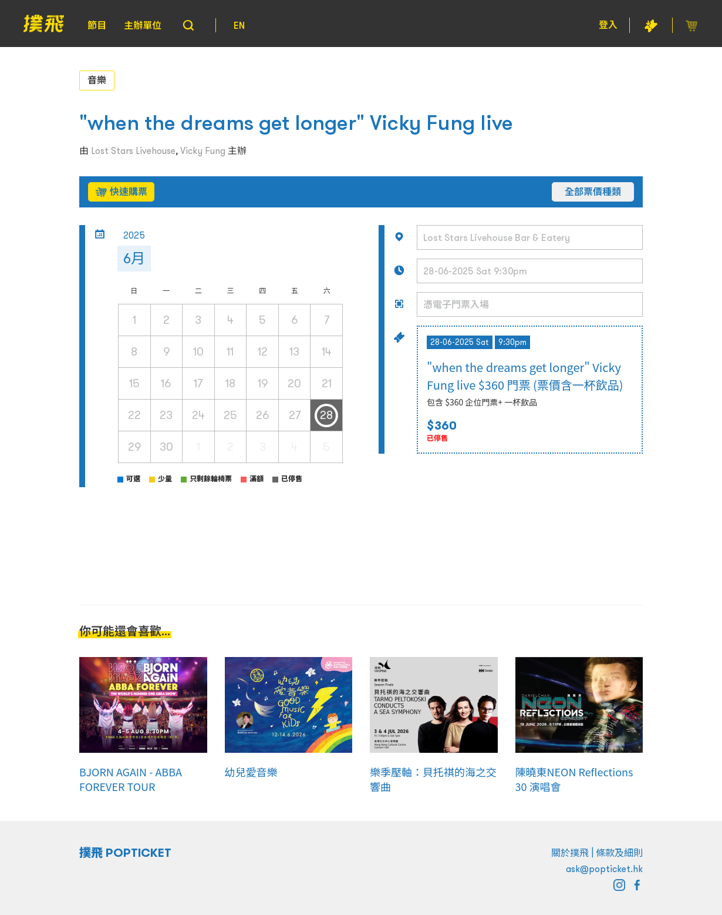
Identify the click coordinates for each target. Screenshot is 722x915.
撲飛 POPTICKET (125, 852)
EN (239, 25)
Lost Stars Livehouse (133, 150)
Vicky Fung (202, 150)
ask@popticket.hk (604, 868)
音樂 (96, 80)
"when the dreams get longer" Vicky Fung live (296, 122)
